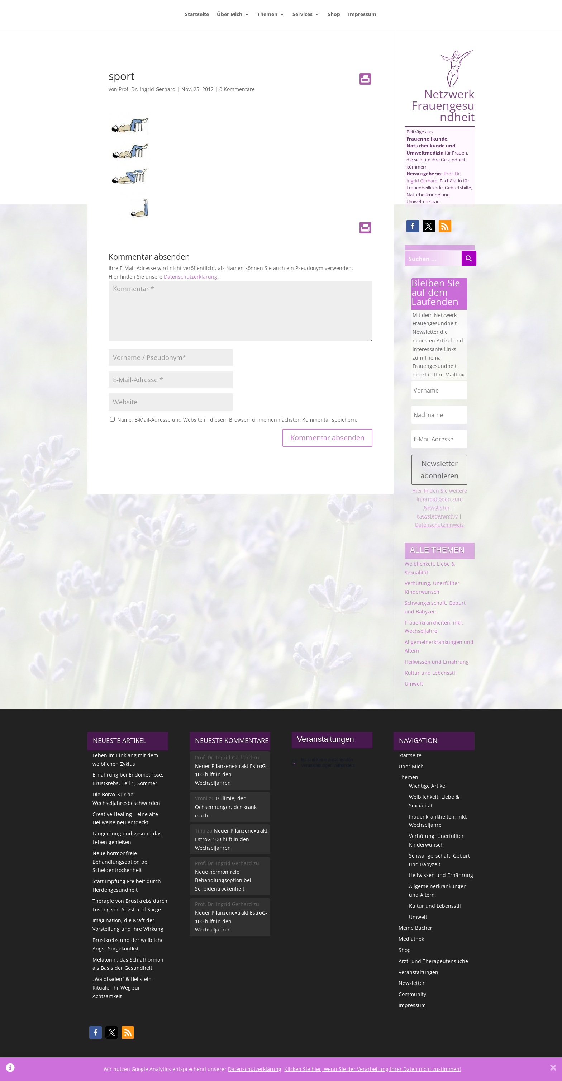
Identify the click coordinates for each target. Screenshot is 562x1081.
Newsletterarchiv (437, 516)
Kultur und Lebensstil (431, 672)
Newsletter (412, 983)
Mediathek (411, 938)
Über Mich (229, 15)
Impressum (362, 15)
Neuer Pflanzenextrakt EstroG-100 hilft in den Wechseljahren (231, 775)
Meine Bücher (415, 927)
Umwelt (414, 683)
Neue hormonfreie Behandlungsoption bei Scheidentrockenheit (120, 862)
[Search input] (433, 258)
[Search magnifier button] (468, 258)
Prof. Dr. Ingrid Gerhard (147, 89)
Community (412, 994)
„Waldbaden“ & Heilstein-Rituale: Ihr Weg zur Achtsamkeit (122, 988)
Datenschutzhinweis (439, 524)
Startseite (197, 15)
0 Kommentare (237, 89)
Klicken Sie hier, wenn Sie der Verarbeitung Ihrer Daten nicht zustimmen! (372, 1069)
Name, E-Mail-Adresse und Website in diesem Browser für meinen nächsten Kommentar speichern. (237, 419)
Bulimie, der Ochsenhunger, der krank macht (226, 807)
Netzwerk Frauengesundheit (443, 86)
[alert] (332, 763)
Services (302, 15)
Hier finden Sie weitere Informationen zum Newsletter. (439, 499)
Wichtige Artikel (428, 785)
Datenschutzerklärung (190, 276)
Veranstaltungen (418, 972)
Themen (267, 15)
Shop (334, 15)
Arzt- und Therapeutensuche (433, 961)
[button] (412, 226)
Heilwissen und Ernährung (437, 661)
